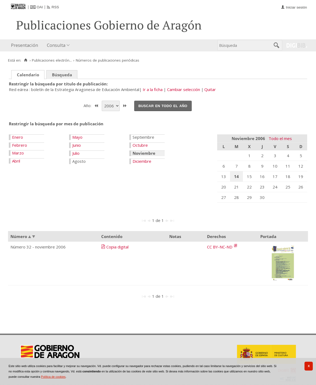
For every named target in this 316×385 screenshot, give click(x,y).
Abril (16, 161)
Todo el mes (280, 138)
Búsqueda (62, 74)
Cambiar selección (183, 89)
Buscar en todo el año (162, 105)
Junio (76, 145)
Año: (88, 105)
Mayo (77, 137)
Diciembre (142, 161)
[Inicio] (25, 60)
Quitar (210, 89)
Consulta (56, 45)
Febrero (19, 145)
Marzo (18, 153)
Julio (76, 153)
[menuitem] (26, 45)
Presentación (24, 45)
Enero (17, 137)
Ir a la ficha (153, 89)
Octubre (140, 145)
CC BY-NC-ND (220, 247)
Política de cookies (53, 376)
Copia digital (117, 247)
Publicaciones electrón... (52, 60)
